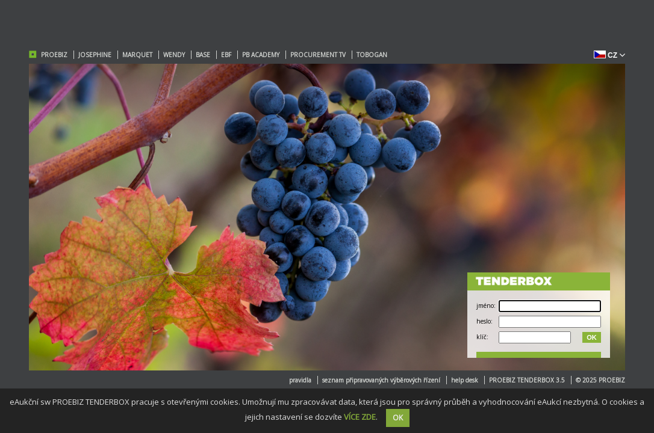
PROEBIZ (54, 55)
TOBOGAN (372, 55)
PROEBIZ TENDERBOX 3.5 (527, 380)
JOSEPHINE (94, 55)
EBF (226, 55)
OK (592, 337)
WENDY (174, 55)
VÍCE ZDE (360, 416)
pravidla (300, 380)
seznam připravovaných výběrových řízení (381, 380)
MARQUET (137, 55)
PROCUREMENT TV (318, 55)
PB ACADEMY (260, 55)
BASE (203, 55)
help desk (464, 380)
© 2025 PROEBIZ (600, 380)
